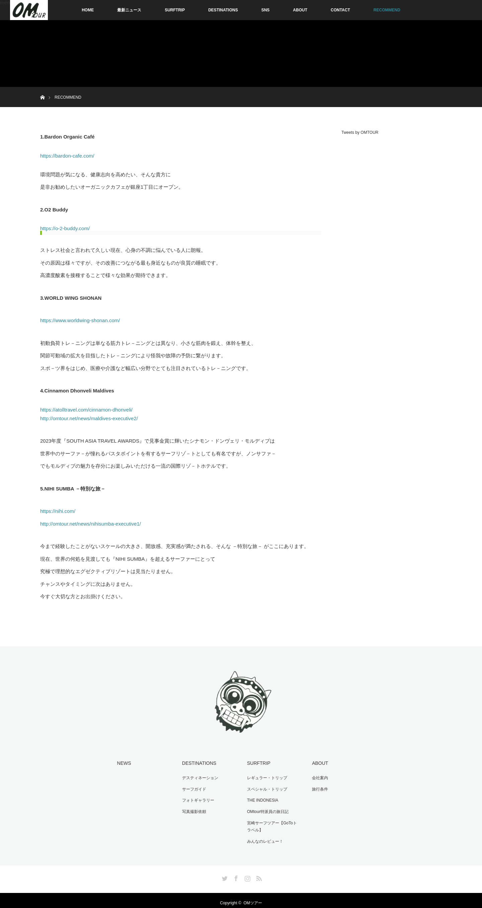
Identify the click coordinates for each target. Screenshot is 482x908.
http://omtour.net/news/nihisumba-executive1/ (90, 524)
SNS (265, 10)
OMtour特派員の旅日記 (266, 808)
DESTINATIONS (223, 10)
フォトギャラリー (196, 797)
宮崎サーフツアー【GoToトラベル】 (272, 822)
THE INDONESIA (260, 797)
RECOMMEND (387, 10)
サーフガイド (192, 787)
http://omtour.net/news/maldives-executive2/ (89, 418)
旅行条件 (318, 787)
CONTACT (340, 10)
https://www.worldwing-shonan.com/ (80, 320)
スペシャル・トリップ (265, 787)
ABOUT (300, 10)
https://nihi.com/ (57, 511)
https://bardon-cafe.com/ (67, 156)
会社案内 (318, 776)
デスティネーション (198, 776)
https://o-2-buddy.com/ (65, 228)
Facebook (235, 872)
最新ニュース (129, 10)
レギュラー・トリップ (265, 776)
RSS (258, 872)
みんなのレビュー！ (263, 836)
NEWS (122, 762)
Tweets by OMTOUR (359, 132)
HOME (88, 10)
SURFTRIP (175, 10)
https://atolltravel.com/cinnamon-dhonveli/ (86, 410)
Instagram (247, 872)
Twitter (224, 872)
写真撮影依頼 (192, 808)
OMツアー (252, 898)
